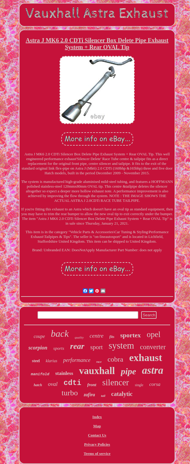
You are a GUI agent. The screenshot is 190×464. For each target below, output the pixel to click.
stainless (64, 373)
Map (97, 426)
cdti (72, 383)
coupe (39, 336)
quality (79, 337)
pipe (128, 371)
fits (112, 336)
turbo (70, 393)
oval (53, 384)
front (91, 384)
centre (97, 336)
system (121, 345)
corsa (154, 384)
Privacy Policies (97, 444)
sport (96, 347)
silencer (115, 382)
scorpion (37, 348)
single (139, 385)
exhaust (145, 357)
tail (103, 395)
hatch (38, 385)
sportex (130, 335)
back (60, 333)
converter (153, 347)
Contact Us (97, 435)
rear (77, 346)
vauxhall (97, 370)
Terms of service (97, 453)
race (99, 361)
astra (152, 370)
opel (154, 334)
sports (58, 348)
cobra (115, 359)
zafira (89, 394)
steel (36, 361)
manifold (40, 374)
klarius (51, 361)
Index (97, 417)
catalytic (122, 394)
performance (76, 360)
